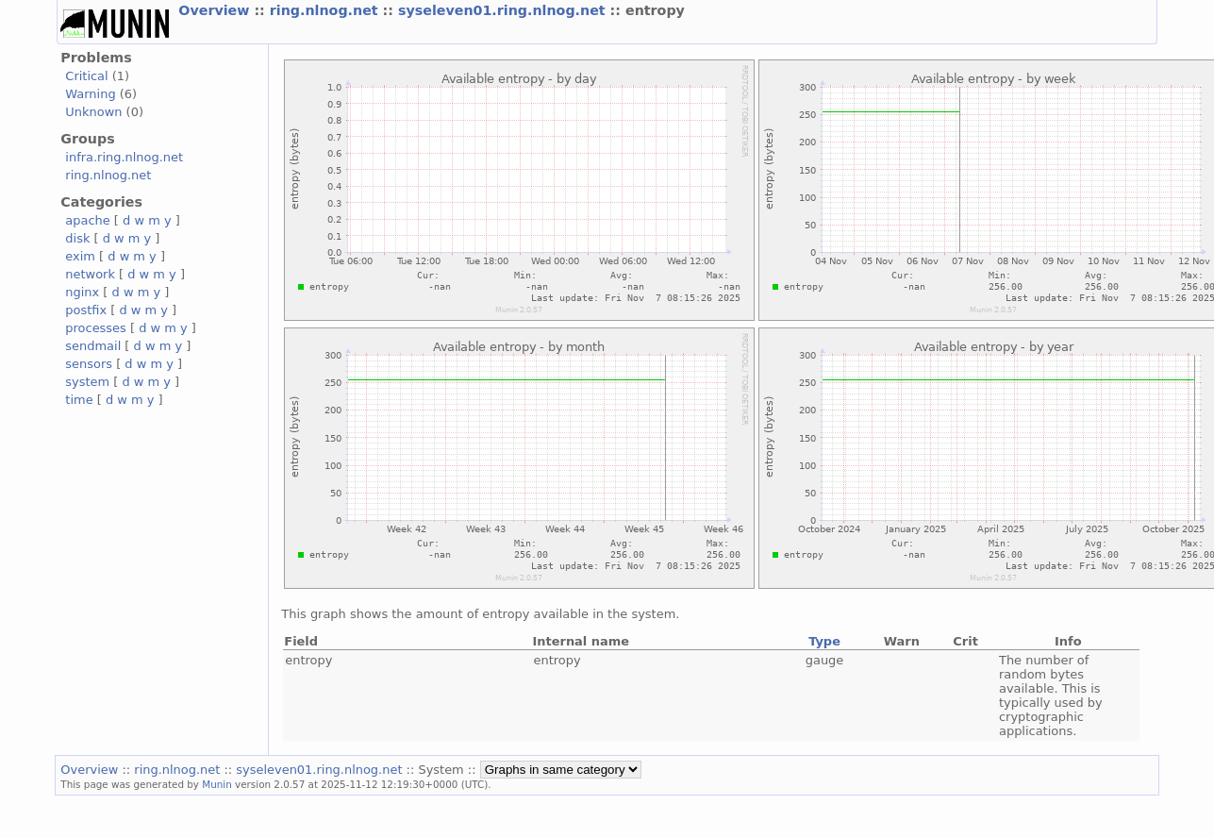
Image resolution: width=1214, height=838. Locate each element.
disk (77, 238)
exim (80, 256)
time (78, 400)
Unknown (93, 112)
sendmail (93, 346)
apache (87, 220)
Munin (217, 784)
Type (824, 641)
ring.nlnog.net (326, 10)
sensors (88, 364)
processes (95, 328)
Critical (86, 76)
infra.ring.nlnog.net (124, 157)
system (87, 382)
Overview (216, 10)
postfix (86, 310)
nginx (82, 292)
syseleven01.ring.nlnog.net (504, 10)
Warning (90, 94)
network (90, 274)
